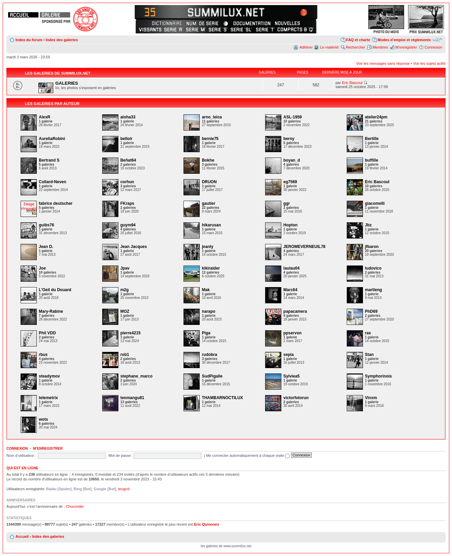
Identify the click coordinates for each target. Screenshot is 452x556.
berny (288, 138)
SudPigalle (212, 376)
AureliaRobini (52, 138)
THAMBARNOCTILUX (222, 397)
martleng (373, 289)
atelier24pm (376, 117)
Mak (205, 289)
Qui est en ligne (22, 468)
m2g (124, 289)
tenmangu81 (132, 397)
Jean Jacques (133, 246)
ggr (286, 203)
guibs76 (46, 225)
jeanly (207, 246)
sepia (288, 354)
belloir (126, 138)
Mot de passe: (120, 455)
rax (368, 333)
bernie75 (210, 138)
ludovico (373, 268)
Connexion (433, 47)
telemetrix (48, 397)
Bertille (372, 138)
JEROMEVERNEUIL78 (304, 246)
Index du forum (29, 40)
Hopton (290, 225)
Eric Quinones (206, 524)
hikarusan (211, 225)
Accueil (22, 536)
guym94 (128, 225)
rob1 (124, 354)
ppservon (292, 333)
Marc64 (290, 289)
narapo (208, 311)
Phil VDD (47, 333)
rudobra (209, 354)
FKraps (127, 203)
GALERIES (66, 83)
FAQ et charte (358, 40)
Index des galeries (62, 40)
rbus (43, 354)
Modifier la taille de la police (437, 39)
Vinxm (371, 397)
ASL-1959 (292, 117)
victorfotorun (296, 397)
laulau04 (291, 268)
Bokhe (208, 160)
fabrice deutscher (56, 203)
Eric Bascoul (352, 83)
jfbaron (372, 246)
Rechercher (355, 47)
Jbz (368, 225)
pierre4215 (130, 333)
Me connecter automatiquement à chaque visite (247, 455)
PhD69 (371, 311)
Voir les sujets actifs (429, 63)
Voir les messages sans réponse (382, 63)
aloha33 (128, 117)
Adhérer (306, 47)
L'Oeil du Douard (55, 289)
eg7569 (290, 181)
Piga (206, 333)
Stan (369, 354)
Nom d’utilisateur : (21, 455)
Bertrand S (49, 160)
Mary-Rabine (51, 311)
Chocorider (75, 506)
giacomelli (375, 203)
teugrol (124, 489)
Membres (380, 47)
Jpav (125, 268)
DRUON (209, 181)
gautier (208, 203)
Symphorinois (378, 376)
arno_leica (212, 117)
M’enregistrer (406, 47)
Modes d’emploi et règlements (404, 40)
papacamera (295, 311)
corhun (127, 181)
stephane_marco (136, 376)
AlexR (44, 117)
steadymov (49, 376)
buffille (371, 160)
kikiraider (211, 268)
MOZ (125, 311)
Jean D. (46, 246)
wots (43, 419)
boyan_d (291, 160)
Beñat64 (128, 160)
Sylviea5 (291, 376)
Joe (42, 268)
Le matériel (329, 47)
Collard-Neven (52, 181)
